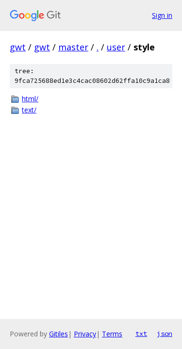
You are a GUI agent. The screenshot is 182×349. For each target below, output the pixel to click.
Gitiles (58, 333)
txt (141, 333)
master (73, 47)
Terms (112, 333)
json (164, 333)
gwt (18, 47)
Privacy (85, 333)
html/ (30, 98)
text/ (29, 109)
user (116, 47)
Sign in (162, 15)
